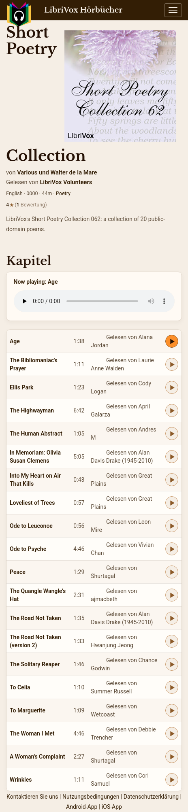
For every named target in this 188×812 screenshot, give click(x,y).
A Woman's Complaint (37, 756)
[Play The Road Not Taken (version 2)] (171, 641)
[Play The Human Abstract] (171, 433)
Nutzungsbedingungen (90, 796)
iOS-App (112, 806)
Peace (18, 572)
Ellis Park (21, 387)
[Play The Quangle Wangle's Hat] (171, 595)
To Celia (20, 687)
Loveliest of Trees (32, 503)
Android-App (81, 806)
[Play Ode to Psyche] (171, 548)
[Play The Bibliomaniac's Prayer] (171, 364)
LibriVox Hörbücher (83, 10)
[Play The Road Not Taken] (171, 618)
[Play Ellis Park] (171, 387)
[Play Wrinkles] (171, 779)
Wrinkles (21, 779)
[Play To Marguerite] (171, 710)
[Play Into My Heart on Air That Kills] (171, 479)
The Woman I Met (32, 733)
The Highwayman (32, 410)
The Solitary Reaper (35, 664)
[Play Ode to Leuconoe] (171, 525)
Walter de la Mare (73, 172)
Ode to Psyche (28, 549)
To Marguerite (27, 710)
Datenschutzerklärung (151, 796)
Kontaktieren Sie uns (32, 796)
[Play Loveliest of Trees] (171, 502)
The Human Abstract (36, 433)
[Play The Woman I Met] (171, 733)
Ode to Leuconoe (31, 526)
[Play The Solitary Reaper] (171, 664)
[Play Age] (171, 341)
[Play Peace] (171, 571)
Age (15, 341)
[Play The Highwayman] (171, 410)
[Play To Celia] (171, 687)
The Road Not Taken (35, 618)
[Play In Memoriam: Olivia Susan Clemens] (171, 456)
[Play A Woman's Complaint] (171, 756)
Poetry (63, 193)
